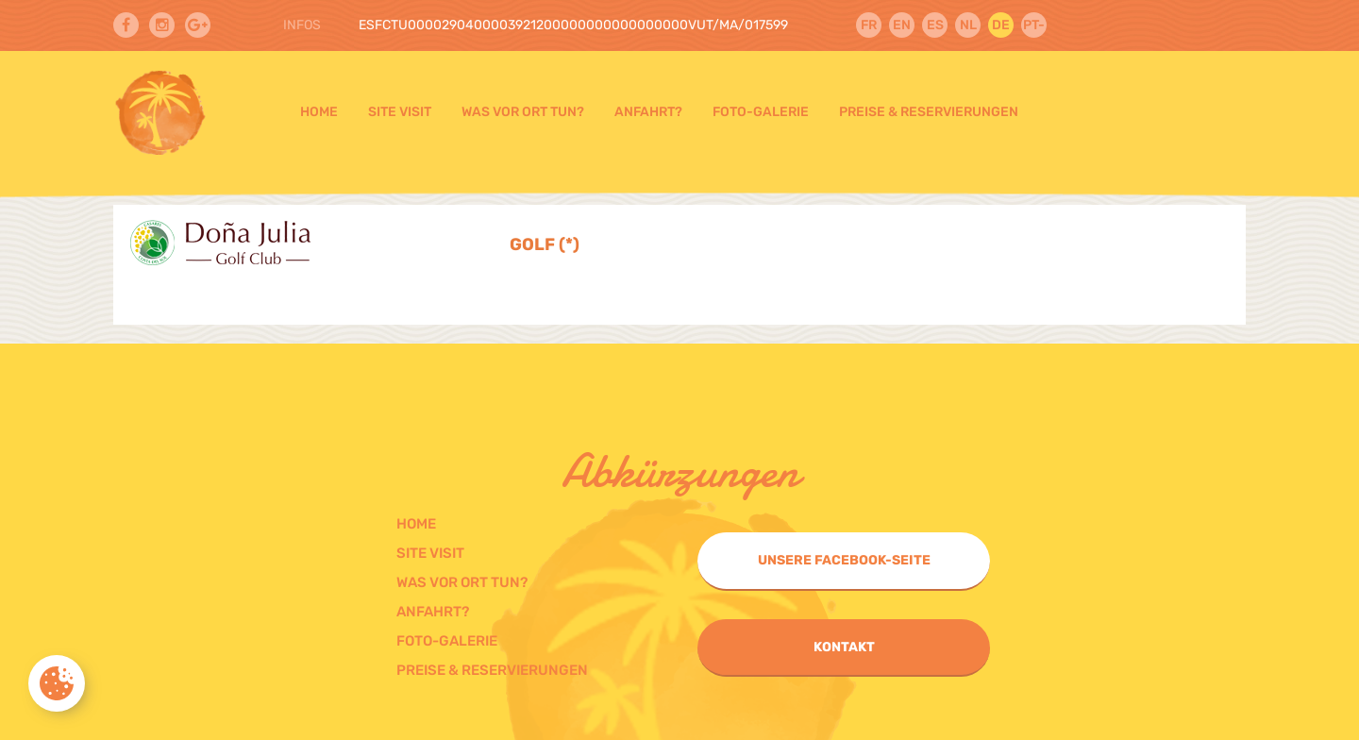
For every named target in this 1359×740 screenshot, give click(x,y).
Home (319, 112)
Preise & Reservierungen (928, 112)
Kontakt (844, 647)
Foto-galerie (761, 112)
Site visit (399, 112)
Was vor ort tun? (522, 112)
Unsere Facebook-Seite (844, 560)
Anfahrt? (648, 112)
